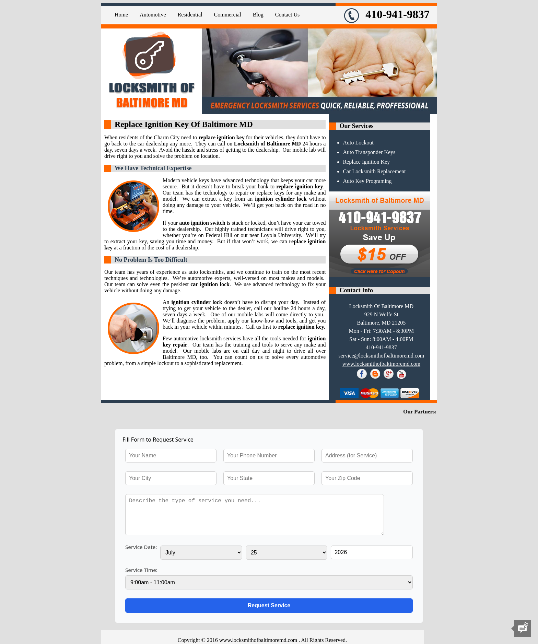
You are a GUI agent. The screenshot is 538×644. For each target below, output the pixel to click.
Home (121, 14)
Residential (190, 14)
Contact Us (287, 14)
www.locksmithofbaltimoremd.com (381, 364)
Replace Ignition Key (366, 162)
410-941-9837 (387, 14)
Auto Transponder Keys (369, 152)
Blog (258, 14)
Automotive (153, 14)
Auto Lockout (358, 142)
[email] (381, 356)
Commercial (227, 14)
